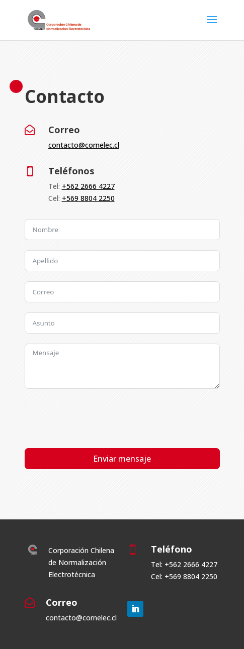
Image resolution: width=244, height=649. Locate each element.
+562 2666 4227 (88, 186)
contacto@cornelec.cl (83, 145)
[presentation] (101, 418)
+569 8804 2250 (88, 198)
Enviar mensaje (122, 458)
